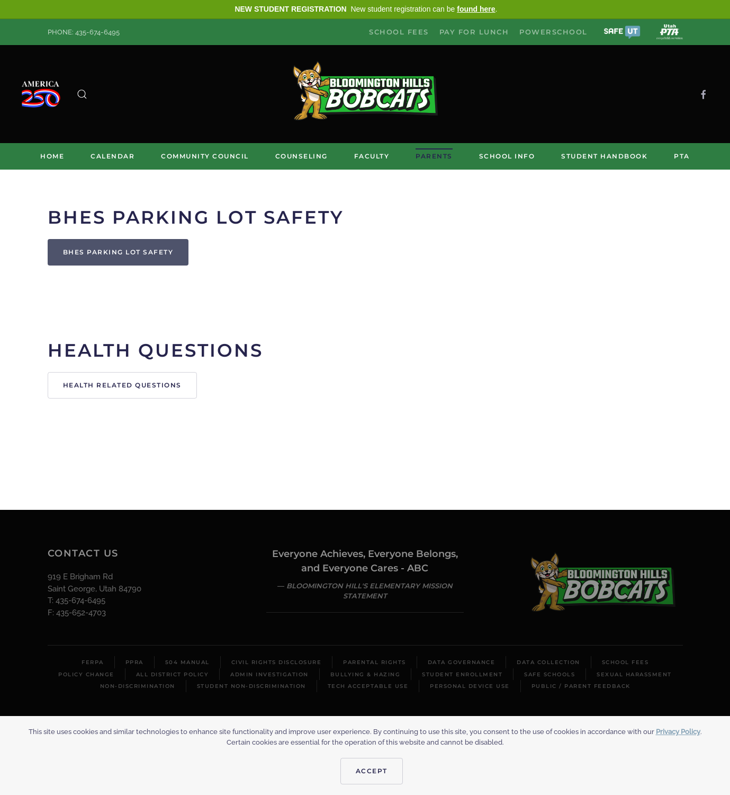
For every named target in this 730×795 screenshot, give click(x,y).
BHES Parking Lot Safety (118, 252)
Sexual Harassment (634, 674)
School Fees (399, 32)
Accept (371, 771)
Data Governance (461, 662)
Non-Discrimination (137, 686)
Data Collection (548, 662)
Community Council (205, 156)
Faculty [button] (372, 156)
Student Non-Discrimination (251, 686)
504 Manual (187, 662)
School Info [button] (507, 156)
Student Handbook (604, 156)
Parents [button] (434, 156)
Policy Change (86, 674)
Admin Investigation (269, 674)
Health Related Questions (122, 385)
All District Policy (172, 674)
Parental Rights (374, 662)
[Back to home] (365, 94)
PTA (682, 156)
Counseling (301, 156)
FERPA (93, 662)
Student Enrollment (462, 674)
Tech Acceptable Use (368, 686)
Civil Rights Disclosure (276, 662)
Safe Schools (549, 674)
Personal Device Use (470, 686)
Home (52, 156)
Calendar (112, 156)
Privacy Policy (678, 732)
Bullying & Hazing (365, 674)
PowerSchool (553, 32)
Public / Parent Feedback (580, 686)
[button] (622, 32)
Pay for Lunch (474, 32)
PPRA (134, 662)
